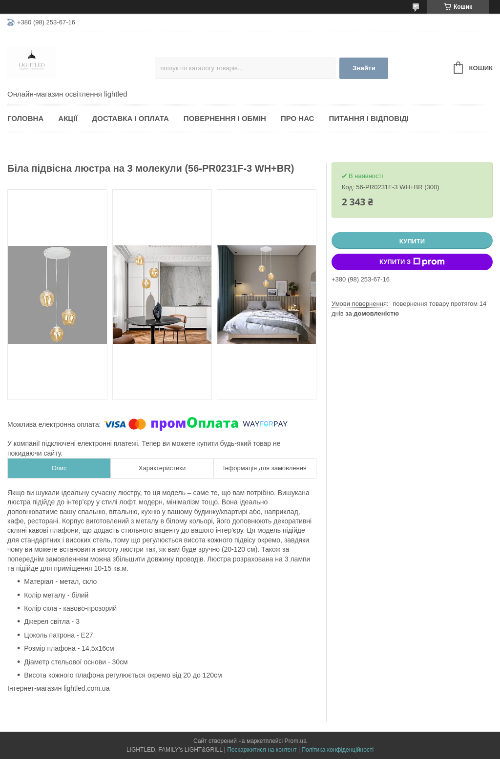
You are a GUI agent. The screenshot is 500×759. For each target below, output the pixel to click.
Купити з (412, 262)
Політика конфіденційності (337, 749)
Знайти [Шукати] (364, 68)
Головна (25, 118)
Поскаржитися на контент (261, 749)
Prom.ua (296, 741)
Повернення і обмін (225, 118)
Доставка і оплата (130, 118)
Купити (412, 241)
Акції (67, 118)
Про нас (297, 118)
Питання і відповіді (369, 118)
